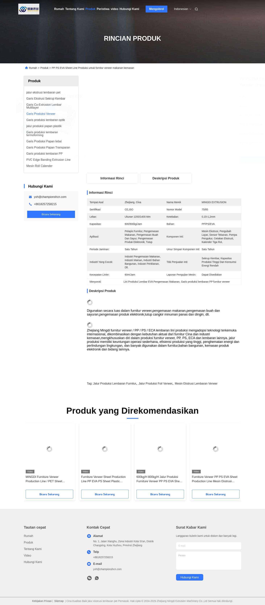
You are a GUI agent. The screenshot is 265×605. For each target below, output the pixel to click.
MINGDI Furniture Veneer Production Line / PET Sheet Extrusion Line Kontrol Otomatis (46, 479)
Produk (90, 8)
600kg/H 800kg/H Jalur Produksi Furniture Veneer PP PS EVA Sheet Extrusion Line (159, 479)
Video (27, 555)
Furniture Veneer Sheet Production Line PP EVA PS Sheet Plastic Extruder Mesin (103, 479)
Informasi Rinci (112, 178)
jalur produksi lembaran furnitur (114, 383)
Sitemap (59, 601)
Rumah (59, 8)
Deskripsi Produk (165, 178)
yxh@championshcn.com (50, 196)
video (114, 8)
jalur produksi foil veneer (155, 383)
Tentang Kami (74, 8)
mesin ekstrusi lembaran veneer (196, 383)
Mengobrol (156, 8)
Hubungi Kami (129, 8)
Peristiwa (103, 8)
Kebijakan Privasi (41, 601)
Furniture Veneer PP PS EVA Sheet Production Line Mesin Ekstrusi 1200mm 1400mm (214, 479)
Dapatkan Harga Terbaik (186, 160)
